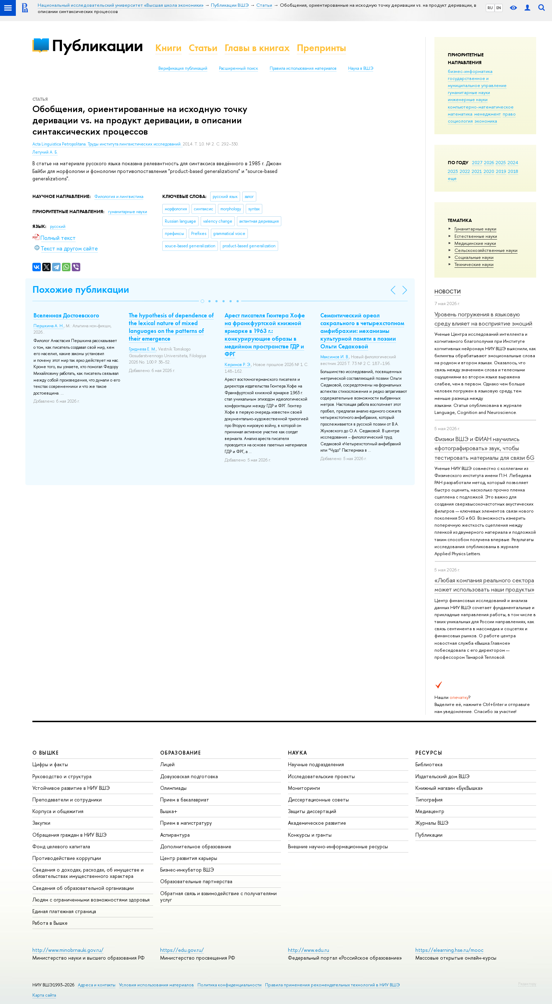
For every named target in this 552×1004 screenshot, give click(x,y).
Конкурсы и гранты (310, 834)
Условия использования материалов (156, 985)
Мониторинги (304, 788)
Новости (447, 291)
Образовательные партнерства (196, 881)
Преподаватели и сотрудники (67, 799)
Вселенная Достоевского (66, 315)
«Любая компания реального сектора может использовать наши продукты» (484, 584)
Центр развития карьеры (188, 858)
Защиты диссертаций (312, 811)
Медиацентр (429, 811)
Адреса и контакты (96, 985)
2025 (501, 162)
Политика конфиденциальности (229, 985)
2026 (489, 162)
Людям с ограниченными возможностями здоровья (91, 899)
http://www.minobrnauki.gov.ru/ (68, 950)
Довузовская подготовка (189, 776)
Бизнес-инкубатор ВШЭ (187, 869)
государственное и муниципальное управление (477, 81)
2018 (513, 171)
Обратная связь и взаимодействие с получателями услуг (218, 896)
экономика (486, 121)
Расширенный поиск (238, 68)
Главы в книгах (257, 48)
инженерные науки (468, 99)
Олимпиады (173, 788)
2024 (513, 162)
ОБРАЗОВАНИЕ (180, 752)
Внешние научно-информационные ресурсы (338, 846)
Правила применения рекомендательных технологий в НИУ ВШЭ (332, 985)
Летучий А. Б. (45, 152)
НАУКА (297, 752)
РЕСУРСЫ (428, 752)
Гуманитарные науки (475, 228)
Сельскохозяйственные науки (486, 250)
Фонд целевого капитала (61, 846)
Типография (429, 799)
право (509, 114)
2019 (501, 171)
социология (460, 121)
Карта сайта (44, 995)
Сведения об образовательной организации (83, 888)
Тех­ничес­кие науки (474, 264)
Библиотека (429, 764)
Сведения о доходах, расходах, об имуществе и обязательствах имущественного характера (88, 872)
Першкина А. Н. (48, 326)
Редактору (527, 983)
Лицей (167, 764)
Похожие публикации (80, 289)
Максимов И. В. (334, 357)
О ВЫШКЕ (45, 752)
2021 (477, 171)
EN (498, 7)
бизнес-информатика (470, 71)
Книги (168, 48)
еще (452, 178)
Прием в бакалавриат (184, 799)
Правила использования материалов (303, 68)
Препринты (321, 48)
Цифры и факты (50, 764)
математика (460, 114)
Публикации (97, 45)
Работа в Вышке (50, 922)
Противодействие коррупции (66, 858)
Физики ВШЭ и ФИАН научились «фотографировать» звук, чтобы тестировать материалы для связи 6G (484, 448)
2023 (453, 171)
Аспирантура (175, 834)
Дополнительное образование (195, 846)
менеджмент (487, 114)
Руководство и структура (62, 776)
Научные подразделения (316, 764)
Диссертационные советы (318, 799)
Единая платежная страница (64, 911)
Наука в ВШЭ (360, 68)
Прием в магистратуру (186, 822)
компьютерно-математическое (481, 107)
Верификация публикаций (182, 68)
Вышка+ (168, 811)
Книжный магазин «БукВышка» (449, 788)
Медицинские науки (475, 243)
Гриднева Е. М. (142, 349)
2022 (465, 171)
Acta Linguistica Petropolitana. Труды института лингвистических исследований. (107, 144)
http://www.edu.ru (308, 950)
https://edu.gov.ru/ (182, 950)
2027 (477, 162)
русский (57, 226)
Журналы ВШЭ (431, 822)
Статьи (203, 48)
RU (490, 7)
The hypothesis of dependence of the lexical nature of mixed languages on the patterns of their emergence (171, 326)
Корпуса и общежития (57, 811)
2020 (489, 171)
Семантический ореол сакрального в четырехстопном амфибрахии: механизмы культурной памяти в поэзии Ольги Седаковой (362, 330)
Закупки (41, 822)
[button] (202, 301)
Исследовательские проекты (321, 776)
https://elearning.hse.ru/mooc (449, 950)
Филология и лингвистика (118, 196)
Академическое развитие (317, 822)
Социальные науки (474, 257)
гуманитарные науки (469, 92)
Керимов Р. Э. (238, 364)
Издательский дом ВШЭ (442, 776)
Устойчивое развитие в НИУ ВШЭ (71, 788)
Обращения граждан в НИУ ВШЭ (69, 834)
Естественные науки (475, 236)
